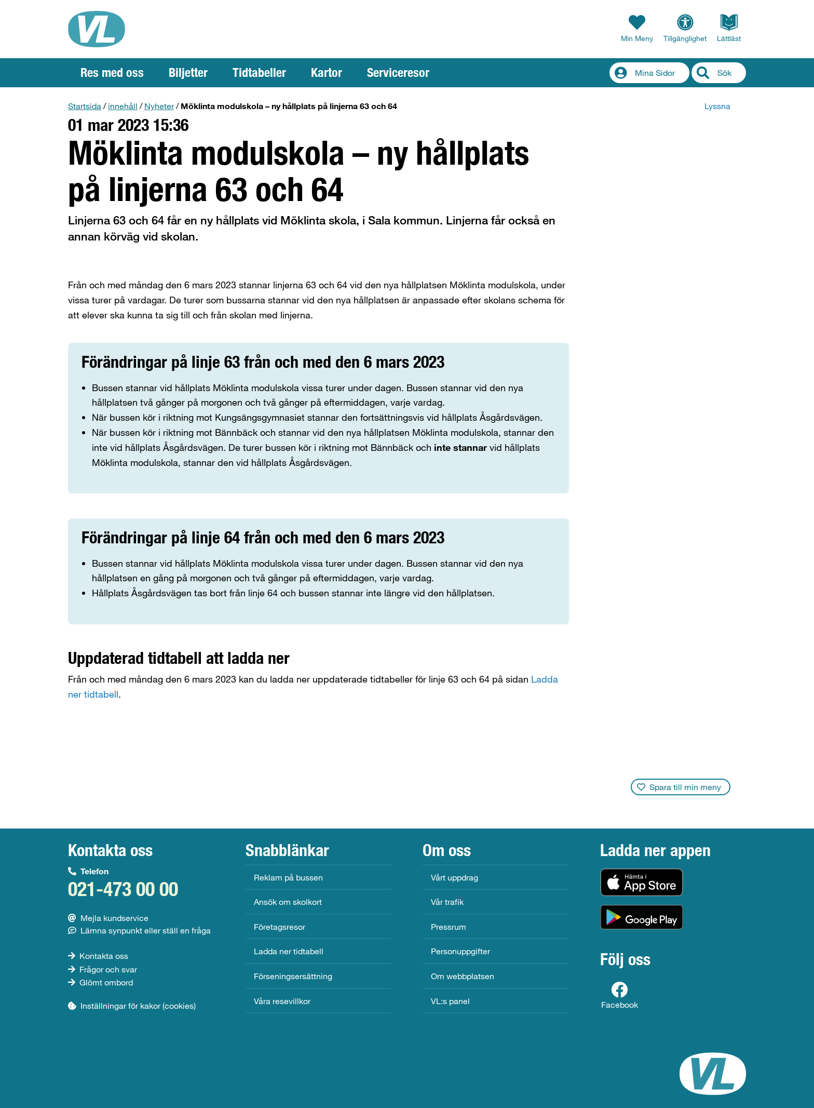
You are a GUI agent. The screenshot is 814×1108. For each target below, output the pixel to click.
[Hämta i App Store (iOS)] (641, 883)
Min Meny (637, 28)
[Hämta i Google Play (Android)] (641, 917)
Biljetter (188, 72)
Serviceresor (398, 72)
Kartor (326, 72)
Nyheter (159, 106)
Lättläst (729, 28)
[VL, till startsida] (96, 29)
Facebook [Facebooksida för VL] (619, 995)
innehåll (123, 106)
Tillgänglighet (685, 28)
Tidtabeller (259, 72)
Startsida (84, 106)
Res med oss (112, 72)
